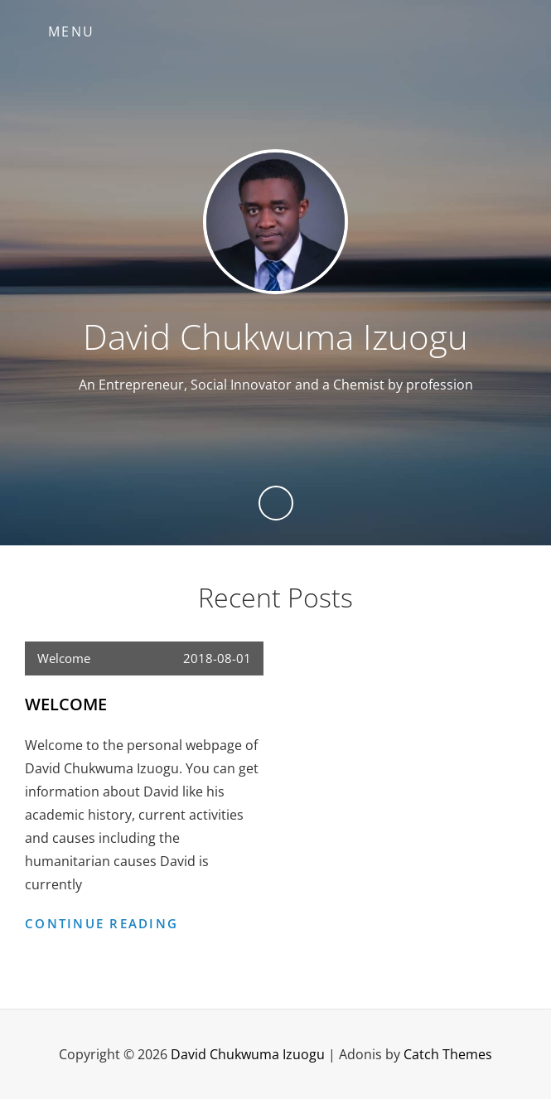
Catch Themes (448, 1054)
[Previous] (276, 503)
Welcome (63, 658)
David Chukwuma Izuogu (275, 336)
